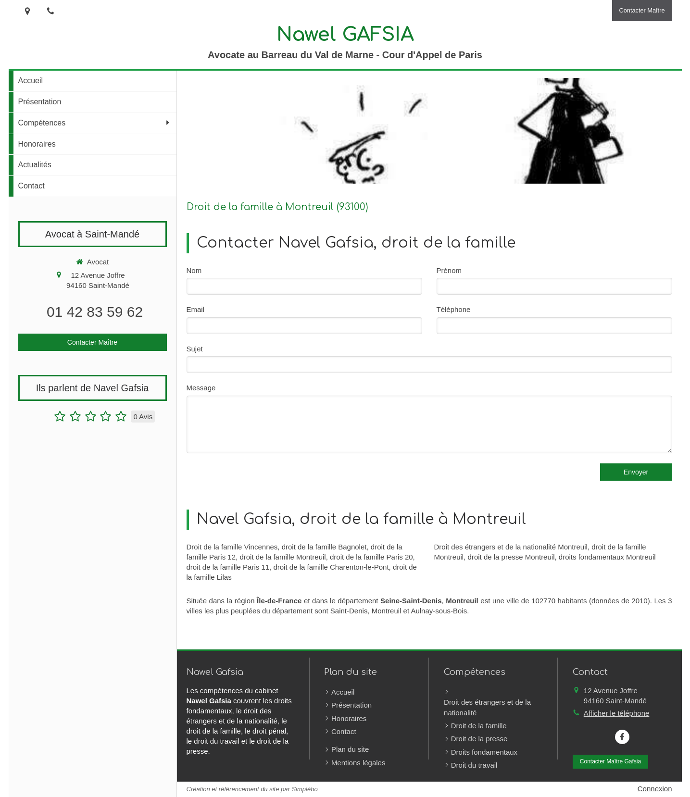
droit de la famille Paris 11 (228, 567)
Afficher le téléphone (617, 713)
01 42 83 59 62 (95, 312)
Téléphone (454, 309)
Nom (194, 270)
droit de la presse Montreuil (511, 557)
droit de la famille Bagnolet (324, 547)
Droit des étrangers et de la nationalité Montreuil (511, 547)
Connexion (655, 789)
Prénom (449, 270)
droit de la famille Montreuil (282, 557)
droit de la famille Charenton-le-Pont (331, 567)
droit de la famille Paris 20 (371, 557)
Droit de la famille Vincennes (232, 547)
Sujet (195, 349)
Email (196, 309)
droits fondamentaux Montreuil (607, 557)
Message (201, 388)
